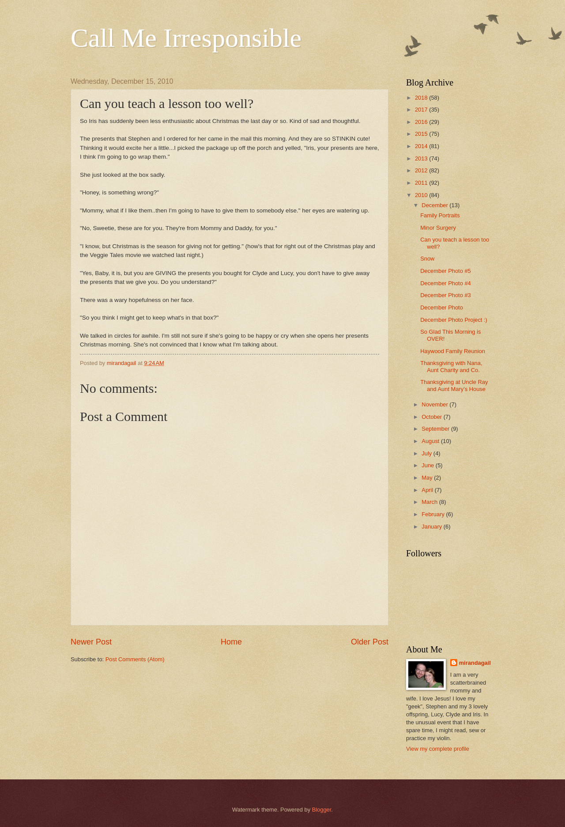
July (427, 453)
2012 (422, 170)
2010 (422, 195)
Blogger (321, 809)
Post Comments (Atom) (135, 659)
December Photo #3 (445, 295)
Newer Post (91, 641)
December (435, 205)
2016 (422, 122)
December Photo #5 (445, 271)
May (428, 477)
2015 (422, 133)
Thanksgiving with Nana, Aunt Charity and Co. (451, 366)
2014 (422, 146)
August (431, 441)
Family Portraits (440, 215)
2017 (422, 109)
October (432, 417)
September (436, 428)
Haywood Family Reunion (452, 351)
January (432, 526)
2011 (422, 182)
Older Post (369, 641)
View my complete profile (437, 748)
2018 (422, 97)
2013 (422, 158)
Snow (427, 258)
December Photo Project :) (453, 320)
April (428, 490)
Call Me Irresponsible (186, 37)
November (435, 404)
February (434, 514)
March (430, 502)
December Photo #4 (445, 283)
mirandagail (475, 662)
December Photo (441, 307)
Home (231, 641)
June (429, 465)
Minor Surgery (438, 227)
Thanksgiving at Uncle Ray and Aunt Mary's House (454, 385)
